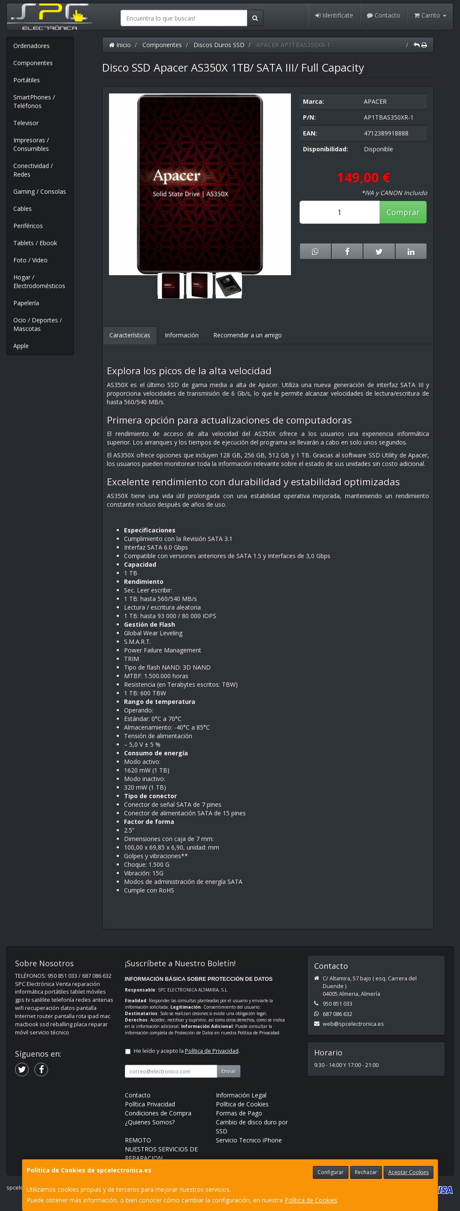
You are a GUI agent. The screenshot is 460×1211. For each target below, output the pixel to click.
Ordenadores (31, 46)
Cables (22, 208)
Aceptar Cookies (408, 1172)
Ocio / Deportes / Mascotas (37, 324)
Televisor (26, 123)
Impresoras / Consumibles (31, 144)
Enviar (228, 1071)
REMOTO (138, 1140)
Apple (21, 346)
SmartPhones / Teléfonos (34, 101)
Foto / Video (30, 260)
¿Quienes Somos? (150, 1122)
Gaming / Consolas (39, 191)
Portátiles (26, 80)
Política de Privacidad (258, 1033)
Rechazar (366, 1172)
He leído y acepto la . (187, 1051)
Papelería (26, 303)
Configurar (331, 1172)
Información (182, 335)
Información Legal (241, 1095)
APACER (375, 101)
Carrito (430, 15)
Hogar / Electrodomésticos (39, 281)
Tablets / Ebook (35, 243)
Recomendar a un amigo (247, 335)
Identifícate (334, 15)
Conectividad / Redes (33, 170)
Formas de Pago (239, 1113)
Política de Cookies (310, 1200)
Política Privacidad (150, 1104)
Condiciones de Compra (158, 1113)
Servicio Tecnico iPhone (249, 1140)
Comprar (403, 212)
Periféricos (28, 226)
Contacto (383, 15)
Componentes (33, 63)
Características (129, 335)
